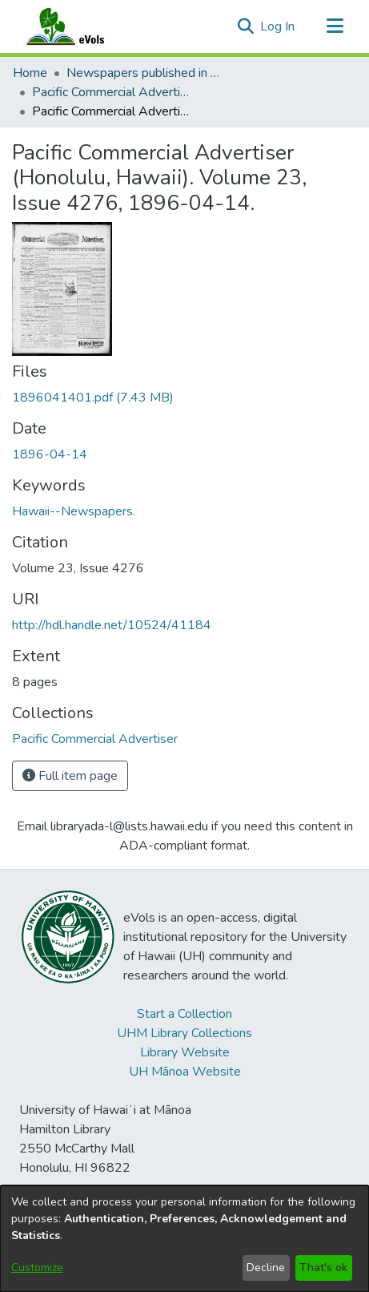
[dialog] (184, 1238)
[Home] (81, 26)
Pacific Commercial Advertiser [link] (112, 92)
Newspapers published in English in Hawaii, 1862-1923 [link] (146, 73)
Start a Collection (184, 1014)
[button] (245, 26)
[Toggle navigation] (334, 26)
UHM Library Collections (184, 1033)
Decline (266, 1267)
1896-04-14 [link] (49, 454)
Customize (37, 1267)
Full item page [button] (70, 776)
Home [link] (30, 73)
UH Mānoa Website (185, 1071)
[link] (93, 397)
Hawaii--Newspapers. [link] (73, 511)
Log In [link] (278, 26)
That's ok (323, 1267)
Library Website (185, 1052)
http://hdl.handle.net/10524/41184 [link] (111, 625)
